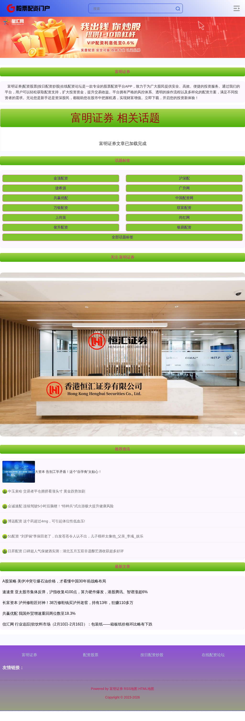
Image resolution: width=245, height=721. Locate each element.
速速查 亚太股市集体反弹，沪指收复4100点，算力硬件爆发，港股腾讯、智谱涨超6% (75, 592)
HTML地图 (146, 689)
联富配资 (184, 208)
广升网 (184, 188)
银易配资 (184, 227)
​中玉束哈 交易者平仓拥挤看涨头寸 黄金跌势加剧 (46, 491)
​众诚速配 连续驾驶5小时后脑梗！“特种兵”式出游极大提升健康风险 (61, 506)
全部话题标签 (122, 237)
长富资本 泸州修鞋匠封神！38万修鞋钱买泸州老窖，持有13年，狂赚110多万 (67, 603)
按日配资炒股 (151, 655)
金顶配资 (61, 178)
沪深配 (184, 178)
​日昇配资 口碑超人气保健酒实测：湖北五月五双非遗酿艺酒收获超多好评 (66, 551)
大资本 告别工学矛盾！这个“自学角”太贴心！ (68, 472)
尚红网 (184, 217)
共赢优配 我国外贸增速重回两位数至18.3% (39, 613)
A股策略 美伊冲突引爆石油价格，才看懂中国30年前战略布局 (54, 581)
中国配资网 (184, 198)
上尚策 (60, 217)
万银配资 (61, 208)
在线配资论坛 (213, 655)
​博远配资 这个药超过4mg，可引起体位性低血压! (46, 521)
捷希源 (60, 188)
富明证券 (29, 655)
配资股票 (90, 655)
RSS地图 (130, 689)
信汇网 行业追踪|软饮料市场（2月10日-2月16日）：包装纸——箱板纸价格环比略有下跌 (77, 624)
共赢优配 (61, 198)
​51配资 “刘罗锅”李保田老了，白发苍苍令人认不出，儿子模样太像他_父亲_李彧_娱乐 (75, 536)
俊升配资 (61, 227)
